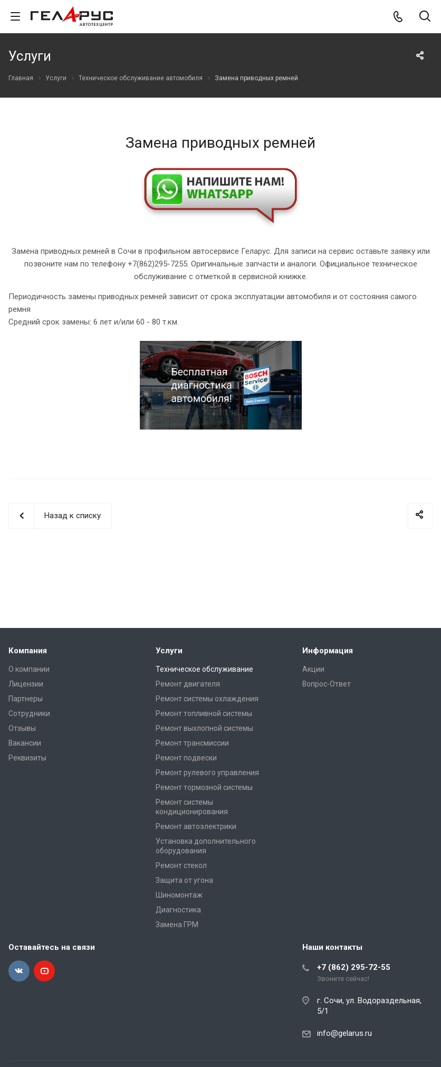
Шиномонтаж (179, 895)
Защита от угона (184, 880)
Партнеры (25, 698)
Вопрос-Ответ (326, 684)
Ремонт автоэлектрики (196, 826)
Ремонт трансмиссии (192, 743)
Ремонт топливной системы (204, 713)
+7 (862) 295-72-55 (353, 967)
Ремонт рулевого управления (207, 772)
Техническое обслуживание (204, 669)
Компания (27, 650)
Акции (313, 669)
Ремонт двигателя (188, 684)
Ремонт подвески (186, 758)
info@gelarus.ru (344, 1033)
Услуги (169, 650)
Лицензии (25, 684)
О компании (29, 669)
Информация (327, 650)
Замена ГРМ (177, 924)
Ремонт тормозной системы (204, 787)
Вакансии (24, 743)
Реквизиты (27, 758)
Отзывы (22, 728)
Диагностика (178, 910)
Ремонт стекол (181, 865)
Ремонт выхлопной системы (204, 728)
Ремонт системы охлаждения (207, 698)
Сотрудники (29, 713)
